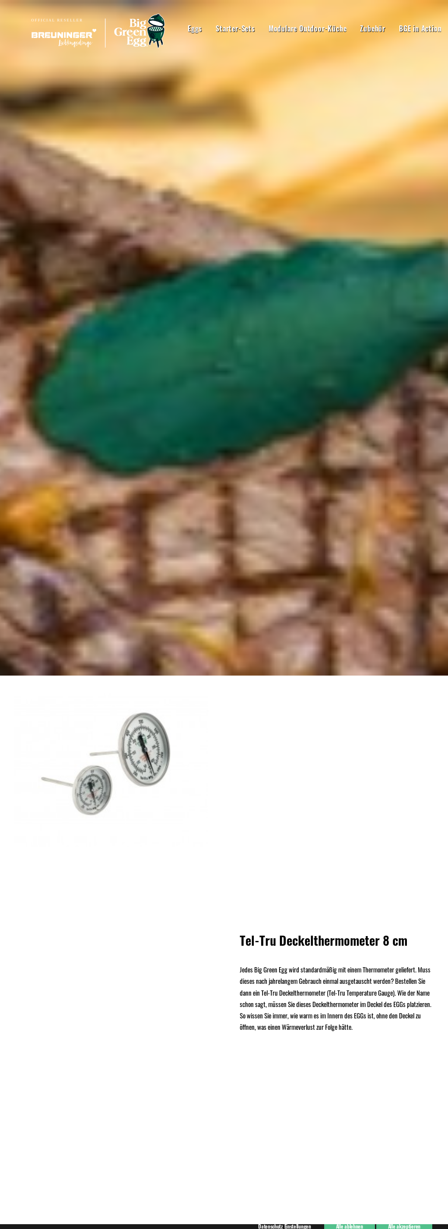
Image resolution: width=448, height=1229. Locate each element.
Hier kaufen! (223, 462)
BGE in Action (389, 28)
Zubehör (341, 28)
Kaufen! (224, 903)
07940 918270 (120, 1039)
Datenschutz (29, 1041)
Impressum (27, 1030)
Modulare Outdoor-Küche (276, 28)
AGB (19, 1053)
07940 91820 (118, 1077)
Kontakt (23, 1064)
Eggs (163, 28)
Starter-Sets (204, 28)
